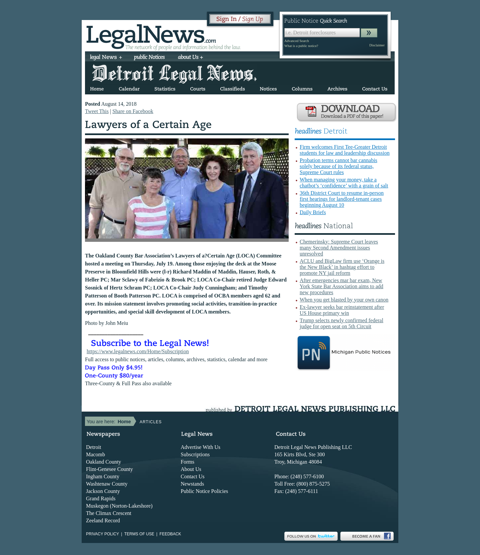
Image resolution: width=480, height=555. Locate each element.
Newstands (192, 484)
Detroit (93, 447)
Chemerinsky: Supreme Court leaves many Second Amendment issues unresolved (339, 247)
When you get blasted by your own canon (344, 300)
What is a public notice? (301, 46)
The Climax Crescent (108, 513)
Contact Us (193, 476)
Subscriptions (195, 454)
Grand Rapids (100, 498)
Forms (187, 462)
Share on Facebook (132, 111)
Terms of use (139, 534)
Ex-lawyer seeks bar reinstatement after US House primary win (342, 310)
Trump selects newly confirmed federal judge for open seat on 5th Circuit (341, 323)
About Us (191, 469)
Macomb (95, 454)
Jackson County (103, 491)
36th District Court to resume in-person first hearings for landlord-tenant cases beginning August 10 (342, 199)
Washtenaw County (106, 484)
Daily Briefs (313, 212)
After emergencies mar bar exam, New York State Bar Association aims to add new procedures (341, 286)
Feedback (170, 534)
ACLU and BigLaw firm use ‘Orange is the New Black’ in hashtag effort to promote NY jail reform (342, 267)
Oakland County (103, 462)
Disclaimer (377, 45)
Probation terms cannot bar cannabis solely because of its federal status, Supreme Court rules (338, 166)
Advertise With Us (200, 447)
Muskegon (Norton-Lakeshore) (119, 506)
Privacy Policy (102, 534)
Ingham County (102, 476)
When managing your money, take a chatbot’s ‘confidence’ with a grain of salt (344, 182)
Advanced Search (296, 41)
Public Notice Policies (204, 491)
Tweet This (97, 111)
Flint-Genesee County (109, 469)
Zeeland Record (103, 520)
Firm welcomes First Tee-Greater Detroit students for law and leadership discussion (345, 150)
